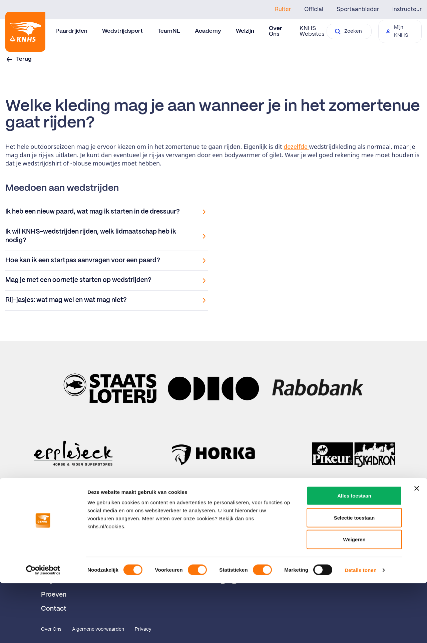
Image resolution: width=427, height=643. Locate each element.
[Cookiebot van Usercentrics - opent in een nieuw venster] (43, 630)
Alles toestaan (354, 555)
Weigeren (354, 599)
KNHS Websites (312, 31)
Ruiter (283, 9)
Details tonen (360, 630)
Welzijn (245, 31)
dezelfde (296, 146)
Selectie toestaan (354, 577)
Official (313, 9)
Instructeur (407, 9)
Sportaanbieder (358, 9)
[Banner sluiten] (416, 548)
